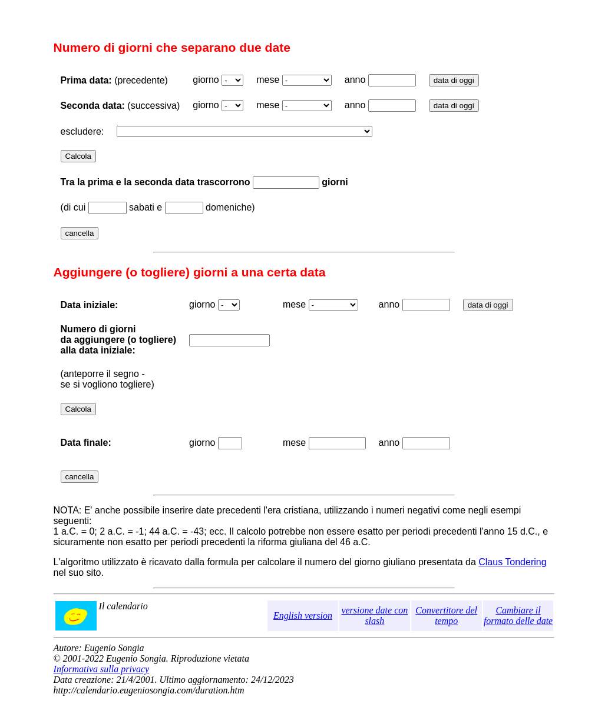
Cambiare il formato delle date (518, 615)
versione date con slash (374, 615)
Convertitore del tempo (446, 615)
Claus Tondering (512, 562)
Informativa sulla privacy (102, 669)
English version (302, 615)
